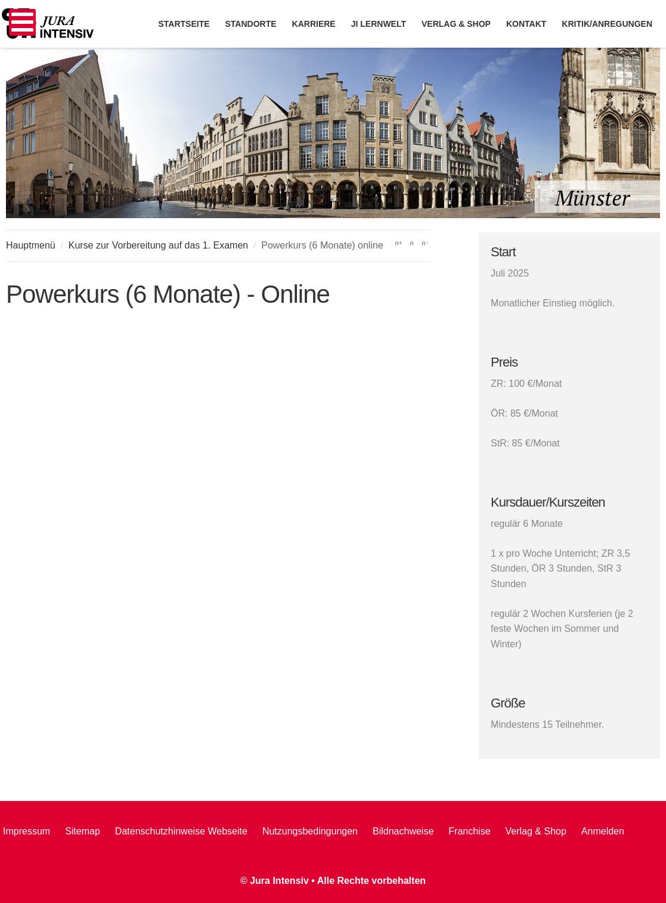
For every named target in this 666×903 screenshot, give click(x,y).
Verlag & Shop (536, 831)
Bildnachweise (403, 831)
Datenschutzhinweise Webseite (181, 831)
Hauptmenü (30, 245)
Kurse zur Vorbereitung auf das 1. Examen (159, 245)
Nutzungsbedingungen (310, 831)
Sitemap (82, 831)
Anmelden (602, 831)
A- (424, 243)
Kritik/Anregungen (607, 24)
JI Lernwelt (378, 24)
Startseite (183, 24)
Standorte (251, 24)
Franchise (469, 831)
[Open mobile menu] (22, 22)
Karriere (314, 24)
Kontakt (526, 24)
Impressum (26, 831)
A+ (398, 243)
